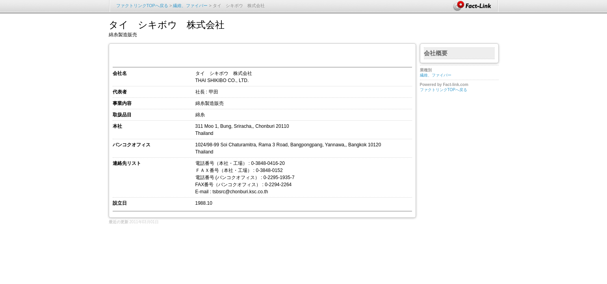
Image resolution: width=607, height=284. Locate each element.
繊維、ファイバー (191, 5)
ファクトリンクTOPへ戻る (142, 5)
